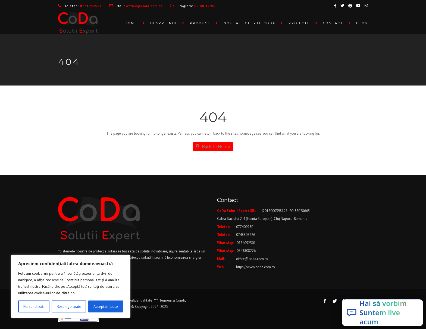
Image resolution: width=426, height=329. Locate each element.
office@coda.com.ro (252, 259)
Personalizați (33, 306)
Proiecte (299, 23)
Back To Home (213, 146)
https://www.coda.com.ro (255, 267)
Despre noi (163, 23)
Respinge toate (69, 306)
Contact (333, 23)
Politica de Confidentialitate (131, 300)
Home (131, 23)
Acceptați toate (105, 306)
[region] (70, 286)
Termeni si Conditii (173, 300)
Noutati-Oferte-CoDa (249, 23)
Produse (200, 23)
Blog (362, 23)
